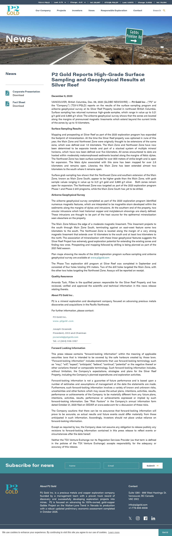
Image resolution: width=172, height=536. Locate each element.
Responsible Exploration (114, 10)
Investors (77, 10)
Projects (61, 10)
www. (56, 320)
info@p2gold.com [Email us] (138, 504)
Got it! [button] (165, 532)
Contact (137, 10)
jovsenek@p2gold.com (65, 336)
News (91, 10)
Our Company (43, 10)
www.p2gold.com (100, 257)
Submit (152, 465)
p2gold (64, 320)
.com (70, 320)
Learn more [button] (114, 532)
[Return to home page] (13, 10)
